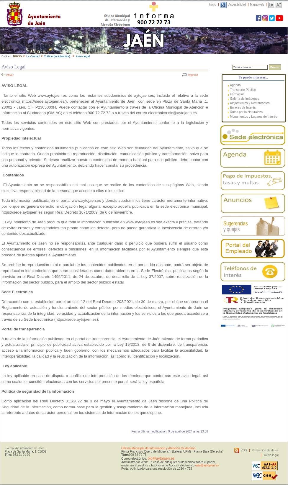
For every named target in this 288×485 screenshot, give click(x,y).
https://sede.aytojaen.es (75, 319)
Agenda (235, 85)
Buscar (274, 67)
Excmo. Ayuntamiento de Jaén (25, 448)
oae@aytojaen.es (207, 465)
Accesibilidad (237, 4)
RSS (243, 450)
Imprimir (193, 74)
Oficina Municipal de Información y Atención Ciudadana (158, 448)
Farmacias (237, 94)
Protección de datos (265, 450)
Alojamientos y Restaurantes (249, 103)
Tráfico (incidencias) (57, 56)
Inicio (212, 4)
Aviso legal (83, 56)
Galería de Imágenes (244, 98)
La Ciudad (33, 56)
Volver (10, 74)
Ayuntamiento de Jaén (59, 8)
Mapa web (257, 4)
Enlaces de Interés (243, 107)
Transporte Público (243, 89)
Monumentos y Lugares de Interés (253, 116)
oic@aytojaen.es (182, 113)
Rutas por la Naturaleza (246, 112)
